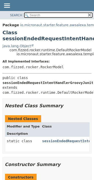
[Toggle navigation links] (7, 6)
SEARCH (16, 15)
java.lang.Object (17, 46)
